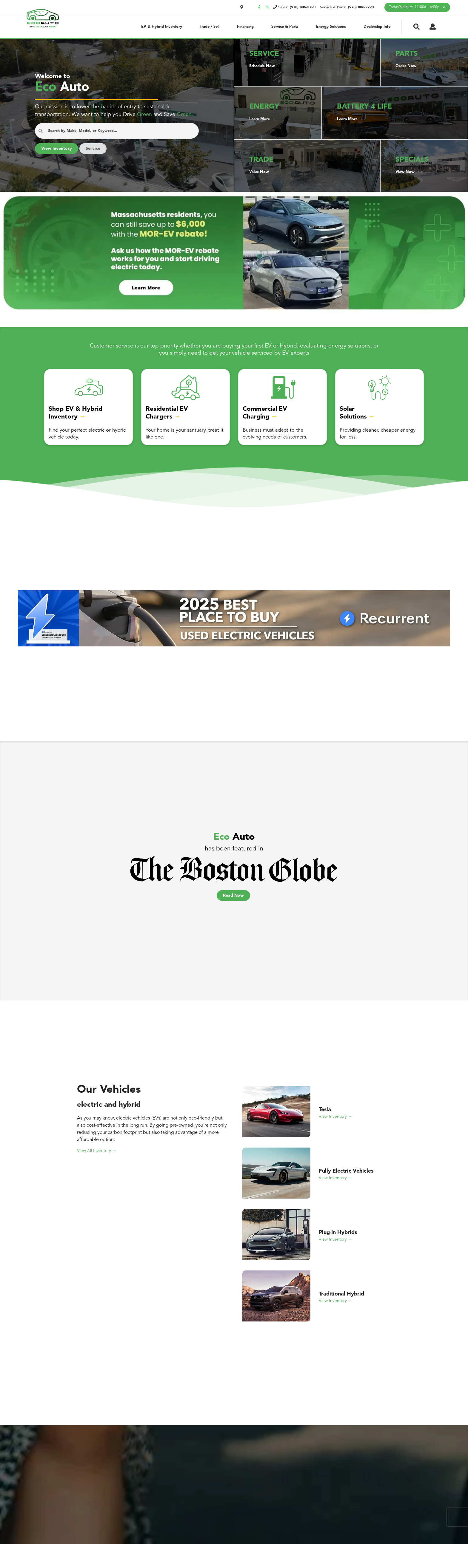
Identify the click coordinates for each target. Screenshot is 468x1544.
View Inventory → (336, 1122)
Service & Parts (284, 26)
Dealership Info (377, 26)
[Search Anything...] (117, 138)
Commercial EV (266, 416)
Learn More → (262, 122)
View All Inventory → (97, 1156)
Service (94, 156)
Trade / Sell (209, 26)
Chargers (160, 423)
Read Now (233, 901)
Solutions (354, 423)
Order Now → (408, 69)
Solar (347, 416)
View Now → (407, 175)
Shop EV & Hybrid (75, 416)
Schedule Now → (265, 69)
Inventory (64, 423)
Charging (258, 423)
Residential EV (168, 416)
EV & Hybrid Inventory (161, 26)
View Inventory (57, 156)
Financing (244, 26)
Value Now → (262, 175)
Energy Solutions (330, 26)
